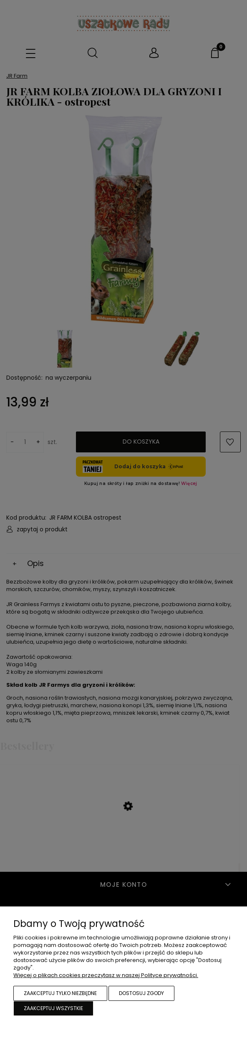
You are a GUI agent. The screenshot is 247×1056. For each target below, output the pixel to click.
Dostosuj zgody (141, 993)
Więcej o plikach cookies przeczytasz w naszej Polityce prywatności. (105, 975)
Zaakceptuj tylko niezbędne (60, 993)
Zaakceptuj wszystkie (53, 1008)
